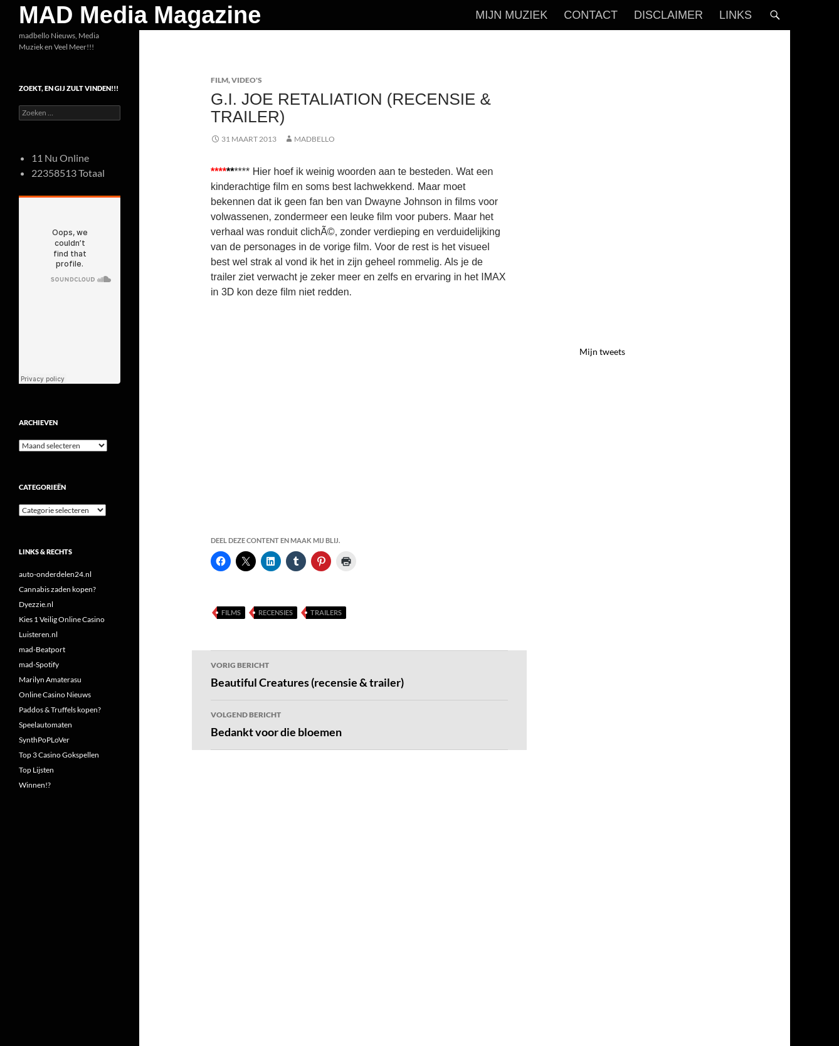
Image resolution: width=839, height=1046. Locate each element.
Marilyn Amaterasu (50, 679)
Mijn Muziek (511, 15)
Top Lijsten (36, 769)
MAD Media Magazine (140, 15)
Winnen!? (35, 785)
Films (231, 612)
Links (735, 15)
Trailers (326, 612)
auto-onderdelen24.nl (55, 574)
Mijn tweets (602, 351)
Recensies (275, 612)
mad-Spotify (39, 664)
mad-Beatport (42, 649)
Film (219, 80)
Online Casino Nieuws (55, 694)
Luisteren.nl (38, 634)
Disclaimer (668, 15)
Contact (591, 15)
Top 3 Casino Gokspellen (59, 754)
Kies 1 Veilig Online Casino (62, 619)
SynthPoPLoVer (44, 739)
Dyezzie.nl (36, 604)
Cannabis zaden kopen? (57, 589)
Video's (246, 80)
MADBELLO (314, 139)
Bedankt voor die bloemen (359, 723)
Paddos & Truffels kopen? (60, 709)
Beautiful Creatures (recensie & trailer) (359, 673)
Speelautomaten (45, 724)
